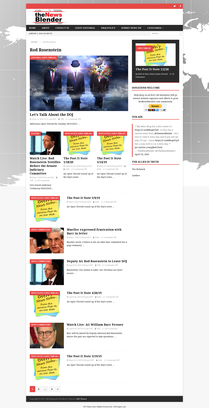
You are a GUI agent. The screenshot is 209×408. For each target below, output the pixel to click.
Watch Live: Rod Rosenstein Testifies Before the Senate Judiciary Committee (45, 165)
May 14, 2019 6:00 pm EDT (110, 166)
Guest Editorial (85, 28)
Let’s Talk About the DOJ (51, 115)
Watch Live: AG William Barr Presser (95, 324)
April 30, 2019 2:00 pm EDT (81, 265)
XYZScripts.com (119, 407)
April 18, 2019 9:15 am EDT (81, 328)
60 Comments (43, 180)
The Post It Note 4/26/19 (84, 293)
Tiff (62, 119)
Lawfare (136, 175)
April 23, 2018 (142, 154)
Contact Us (62, 28)
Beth (67, 169)
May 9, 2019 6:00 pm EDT (80, 202)
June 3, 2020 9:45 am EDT (43, 177)
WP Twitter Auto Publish (92, 407)
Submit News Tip (131, 28)
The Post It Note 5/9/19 (83, 198)
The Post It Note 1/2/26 (152, 69)
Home (32, 28)
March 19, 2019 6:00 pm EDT (81, 360)
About (45, 28)
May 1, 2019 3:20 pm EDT (80, 237)
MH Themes (82, 399)
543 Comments (111, 328)
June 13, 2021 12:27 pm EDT (44, 119)
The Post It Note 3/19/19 (84, 356)
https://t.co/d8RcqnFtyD (147, 130)
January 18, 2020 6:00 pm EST (79, 166)
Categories (154, 28)
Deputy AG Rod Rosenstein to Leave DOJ (97, 261)
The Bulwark (138, 169)
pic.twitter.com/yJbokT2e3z (148, 147)
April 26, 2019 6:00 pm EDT (81, 297)
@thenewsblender (163, 133)
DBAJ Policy (108, 28)
